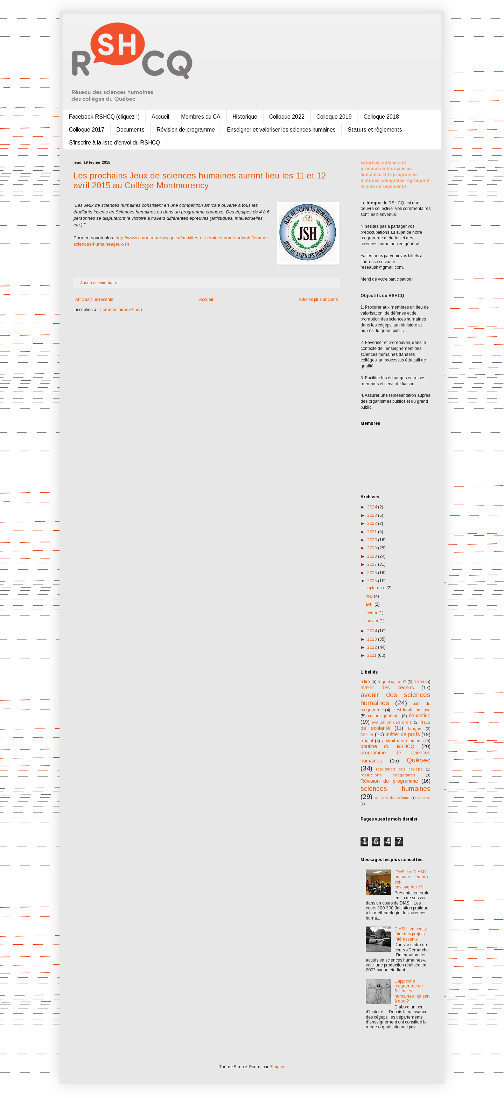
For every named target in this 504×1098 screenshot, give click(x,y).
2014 (372, 630)
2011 (372, 655)
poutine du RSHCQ (387, 746)
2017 (372, 564)
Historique (244, 117)
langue (414, 728)
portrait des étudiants (403, 740)
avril (369, 604)
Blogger (277, 1066)
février (371, 612)
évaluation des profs (392, 722)
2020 (372, 539)
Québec (418, 760)
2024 (372, 507)
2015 (372, 580)
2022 (372, 523)
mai (369, 596)
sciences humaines (395, 788)
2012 (372, 647)
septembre (375, 587)
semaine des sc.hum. (392, 798)
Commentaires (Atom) (120, 309)
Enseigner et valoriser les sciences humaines (281, 130)
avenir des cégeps (387, 687)
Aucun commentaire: (99, 283)
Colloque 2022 (286, 117)
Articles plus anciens (318, 299)
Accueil (160, 117)
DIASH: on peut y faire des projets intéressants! (410, 934)
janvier (372, 620)
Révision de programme (185, 130)
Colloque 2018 (381, 117)
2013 (372, 639)
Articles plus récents (94, 299)
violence (424, 798)
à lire (365, 681)
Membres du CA (200, 117)
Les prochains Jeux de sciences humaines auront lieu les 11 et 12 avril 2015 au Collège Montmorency (200, 180)
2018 (372, 556)
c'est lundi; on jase (411, 710)
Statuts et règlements (375, 130)
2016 (372, 572)
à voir (418, 681)
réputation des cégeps (399, 769)
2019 (372, 548)
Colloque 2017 (86, 130)
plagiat (366, 740)
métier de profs (403, 734)
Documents (130, 130)
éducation (419, 715)
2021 (372, 531)
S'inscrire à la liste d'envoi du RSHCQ (114, 143)
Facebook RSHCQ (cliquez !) (104, 117)
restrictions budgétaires (387, 775)
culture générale (384, 715)
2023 (372, 515)
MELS (366, 734)
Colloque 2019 (334, 117)
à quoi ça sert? (392, 682)
